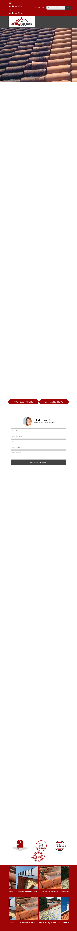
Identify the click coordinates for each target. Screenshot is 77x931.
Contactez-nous (54, 402)
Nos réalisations (23, 402)
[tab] (38, 41)
